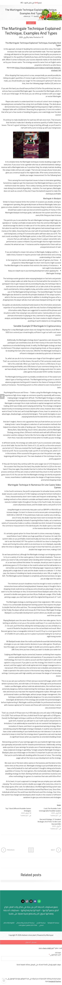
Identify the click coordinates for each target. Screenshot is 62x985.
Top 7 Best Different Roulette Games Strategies (18, 809)
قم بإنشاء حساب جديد (46, 948)
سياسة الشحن (41, 923)
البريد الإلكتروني (55, 954)
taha (31, 37)
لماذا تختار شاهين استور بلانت (28, 925)
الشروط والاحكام (9, 923)
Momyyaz (49, 935)
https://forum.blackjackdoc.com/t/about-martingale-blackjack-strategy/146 (38, 69)
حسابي (41, 925)
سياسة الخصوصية (53, 923)
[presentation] (43, 972)
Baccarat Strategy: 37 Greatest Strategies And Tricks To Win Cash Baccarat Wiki (49, 821)
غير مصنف (26, 16)
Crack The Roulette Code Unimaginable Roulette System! (50, 809)
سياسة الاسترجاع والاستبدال (25, 923)
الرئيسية (36, 16)
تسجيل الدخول (31, 942)
